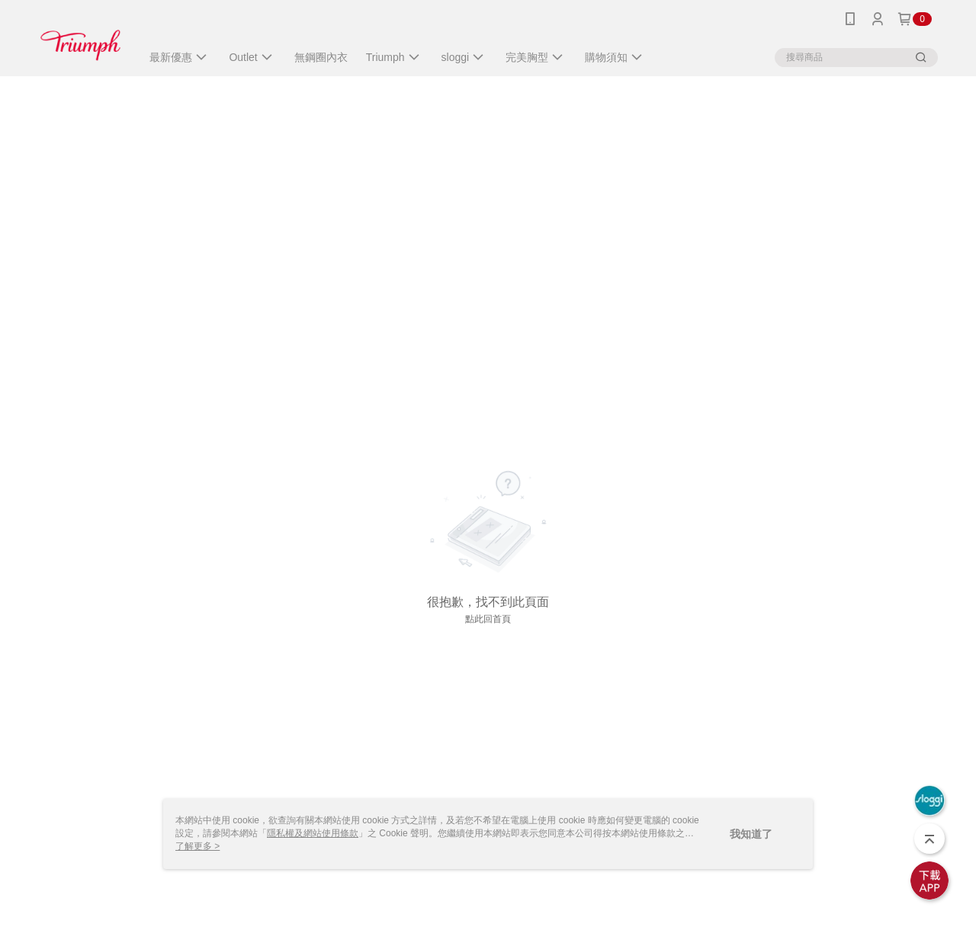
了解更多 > (197, 846)
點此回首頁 (488, 619)
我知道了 (751, 834)
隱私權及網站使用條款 (312, 833)
